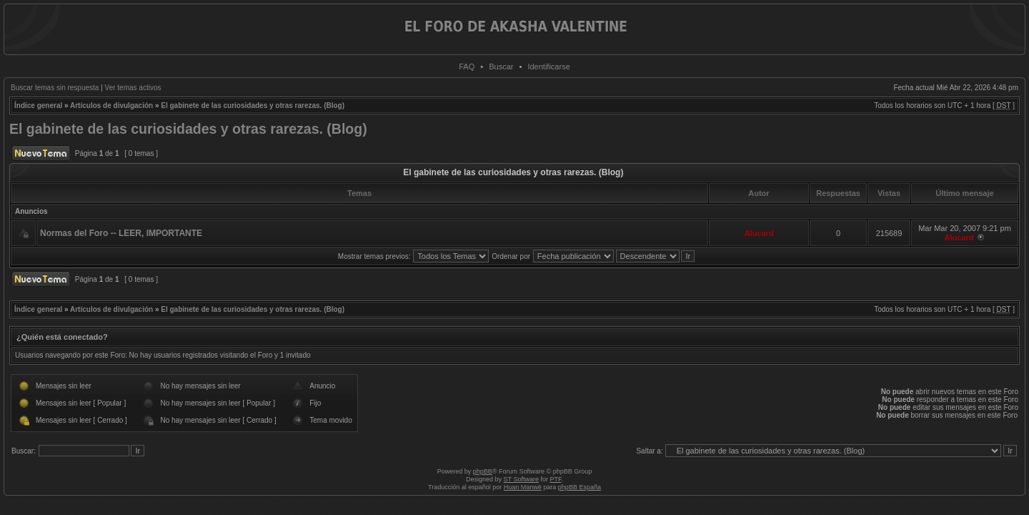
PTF (555, 479)
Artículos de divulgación (111, 105)
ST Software (521, 479)
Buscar (501, 66)
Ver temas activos (133, 88)
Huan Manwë (523, 487)
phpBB (482, 471)
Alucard (759, 233)
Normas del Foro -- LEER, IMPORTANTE (121, 233)
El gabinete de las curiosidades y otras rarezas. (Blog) (252, 105)
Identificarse (548, 66)
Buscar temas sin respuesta (55, 88)
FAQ (466, 66)
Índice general (38, 105)
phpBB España (579, 487)
